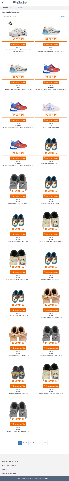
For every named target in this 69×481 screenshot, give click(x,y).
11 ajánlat (51, 47)
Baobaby (18, 201)
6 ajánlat (18, 47)
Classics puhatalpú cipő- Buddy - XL (18, 315)
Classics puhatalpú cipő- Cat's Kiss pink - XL (51, 393)
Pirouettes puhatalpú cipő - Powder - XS (51, 317)
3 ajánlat (18, 85)
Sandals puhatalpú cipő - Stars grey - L (51, 355)
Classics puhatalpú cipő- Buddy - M (51, 279)
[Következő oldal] (49, 443)
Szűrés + (63, 17)
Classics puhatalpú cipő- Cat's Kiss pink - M (51, 241)
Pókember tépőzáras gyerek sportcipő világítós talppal (51, 89)
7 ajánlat (18, 123)
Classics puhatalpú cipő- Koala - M (18, 393)
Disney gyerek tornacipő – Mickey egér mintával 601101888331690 (18, 50)
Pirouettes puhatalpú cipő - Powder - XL (18, 355)
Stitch (50, 125)
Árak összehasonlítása (18, 44)
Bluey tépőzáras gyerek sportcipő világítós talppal (50, 51)
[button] (66, 2)
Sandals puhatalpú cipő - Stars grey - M (18, 203)
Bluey (50, 49)
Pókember (51, 87)
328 (45, 443)
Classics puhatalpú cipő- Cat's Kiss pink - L (18, 279)
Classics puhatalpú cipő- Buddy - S (51, 163)
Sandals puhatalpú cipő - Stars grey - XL (18, 431)
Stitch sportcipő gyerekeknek (51, 127)
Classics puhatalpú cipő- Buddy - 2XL (18, 241)
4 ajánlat (51, 85)
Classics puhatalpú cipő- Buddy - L (51, 203)
